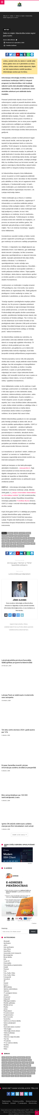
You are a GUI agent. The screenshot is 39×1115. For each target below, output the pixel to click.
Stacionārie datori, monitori (12, 1027)
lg (2, 541)
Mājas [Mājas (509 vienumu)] (28, 1065)
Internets (6, 991)
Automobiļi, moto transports (12, 953)
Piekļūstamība (6, 1101)
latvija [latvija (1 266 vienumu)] (14, 1065)
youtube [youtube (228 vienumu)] (23, 1076)
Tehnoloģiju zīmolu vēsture (12, 1031)
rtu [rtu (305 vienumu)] (7, 1070)
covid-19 (22, 533)
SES (15, 543)
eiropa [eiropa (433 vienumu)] (15, 1060)
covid (16, 533)
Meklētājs (4, 928)
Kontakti (13, 1103)
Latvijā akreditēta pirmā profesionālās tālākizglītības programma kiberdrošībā (17, 661)
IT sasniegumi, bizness (10, 993)
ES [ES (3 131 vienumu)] (19, 1060)
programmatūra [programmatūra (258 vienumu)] (30, 1068)
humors (6, 985)
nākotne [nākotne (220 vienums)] (4, 1068)
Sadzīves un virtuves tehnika (12, 1021)
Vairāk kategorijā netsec (18, 630)
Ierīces (27, 535)
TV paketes (7, 1041)
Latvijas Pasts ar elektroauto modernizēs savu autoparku (18, 696)
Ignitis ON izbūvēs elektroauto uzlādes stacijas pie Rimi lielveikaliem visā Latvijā (17, 825)
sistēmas (26, 543)
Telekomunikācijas (9, 1033)
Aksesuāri (7, 941)
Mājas (7, 541)
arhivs (5, 945)
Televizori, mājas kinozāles (12, 1037)
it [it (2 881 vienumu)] (27, 1062)
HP (4, 981)
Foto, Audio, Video (9, 973)
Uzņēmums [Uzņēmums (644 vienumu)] (25, 1073)
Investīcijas (5, 538)
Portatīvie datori (9, 1013)
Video (5, 1049)
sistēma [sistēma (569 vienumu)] (16, 1070)
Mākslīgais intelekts (10, 1001)
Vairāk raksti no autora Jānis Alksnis (18, 627)
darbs (28, 533)
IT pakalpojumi (22, 1103)
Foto (5, 971)
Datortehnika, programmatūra (13, 965)
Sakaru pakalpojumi (10, 1023)
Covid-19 (6, 961)
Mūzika (6, 1007)
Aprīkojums (7, 943)
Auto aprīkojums (9, 947)
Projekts (9, 543)
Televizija (6, 1035)
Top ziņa (6, 1039)
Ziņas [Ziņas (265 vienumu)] (29, 1076)
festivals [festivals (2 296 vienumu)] (24, 1060)
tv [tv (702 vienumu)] (12, 1073)
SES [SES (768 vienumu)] (11, 1070)
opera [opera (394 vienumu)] (11, 1068)
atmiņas (10, 533)
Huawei (6, 983)
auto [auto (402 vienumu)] (14, 1057)
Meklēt (33, 931)
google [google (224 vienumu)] (4, 1062)
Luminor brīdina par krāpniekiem (19, 572)
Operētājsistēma (16, 541)
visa (3, 546)
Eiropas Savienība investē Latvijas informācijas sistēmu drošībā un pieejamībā (19, 766)
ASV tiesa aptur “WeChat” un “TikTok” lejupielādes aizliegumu (19, 562)
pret (3, 543)
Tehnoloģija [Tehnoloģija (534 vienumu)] (31, 1070)
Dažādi (6, 967)
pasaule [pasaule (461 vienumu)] (16, 1068)
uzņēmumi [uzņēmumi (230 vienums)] (17, 1073)
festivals (20, 535)
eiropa (11, 535)
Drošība (4, 535)
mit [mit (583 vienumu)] (24, 1065)
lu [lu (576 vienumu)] (20, 1065)
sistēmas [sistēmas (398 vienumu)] (23, 1070)
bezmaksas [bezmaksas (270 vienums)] (21, 1057)
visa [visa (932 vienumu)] (12, 1076)
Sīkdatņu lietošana (31, 1101)
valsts (33, 543)
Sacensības (7, 1019)
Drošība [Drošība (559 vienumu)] (4, 1060)
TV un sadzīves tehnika (11, 1043)
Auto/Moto (7, 951)
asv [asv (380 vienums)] (3, 1057)
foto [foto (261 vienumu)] (29, 1060)
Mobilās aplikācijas (9, 1003)
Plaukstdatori (8, 1011)
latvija (25, 538)
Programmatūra (8, 1015)
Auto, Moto (7, 949)
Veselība (6, 1045)
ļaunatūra (31, 538)
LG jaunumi (7, 997)
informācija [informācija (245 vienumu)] (17, 1062)
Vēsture (6, 1047)
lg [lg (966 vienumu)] (17, 1065)
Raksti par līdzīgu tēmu (19, 624)
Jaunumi (6, 995)
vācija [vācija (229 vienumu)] (17, 1076)
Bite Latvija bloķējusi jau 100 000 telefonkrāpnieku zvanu (15, 796)
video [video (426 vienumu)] (7, 1076)
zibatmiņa (21, 546)
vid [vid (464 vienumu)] (3, 1076)
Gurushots (7, 979)
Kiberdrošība (33, 1103)
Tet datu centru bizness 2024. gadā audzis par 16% (18, 731)
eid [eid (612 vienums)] (10, 1060)
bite (5, 959)
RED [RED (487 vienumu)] (3, 1070)
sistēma (19, 543)
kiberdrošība (17, 538)
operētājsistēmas (28, 541)
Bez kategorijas (8, 955)
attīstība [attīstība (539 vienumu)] (8, 1057)
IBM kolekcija (8, 987)
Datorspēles (7, 963)
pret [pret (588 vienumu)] (22, 1068)
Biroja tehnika (8, 957)
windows (13, 546)
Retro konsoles (8, 1017)
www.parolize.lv (25, 468)
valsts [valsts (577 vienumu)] (32, 1073)
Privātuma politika (18, 1101)
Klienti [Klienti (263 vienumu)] (31, 1062)
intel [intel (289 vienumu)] (23, 1062)
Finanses (6, 969)
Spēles (6, 1025)
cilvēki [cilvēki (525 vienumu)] (28, 1057)
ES (15, 535)
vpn (7, 546)
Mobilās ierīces (8, 1005)
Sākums (5, 16)
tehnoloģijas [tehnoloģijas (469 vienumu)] (6, 1073)
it (11, 538)
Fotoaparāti (7, 977)
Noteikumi (5, 1103)
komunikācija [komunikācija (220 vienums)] (6, 1065)
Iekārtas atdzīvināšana (10, 989)
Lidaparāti (7, 999)
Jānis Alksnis (11, 40)
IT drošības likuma (23, 501)
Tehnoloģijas (7, 1029)
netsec (12, 16)
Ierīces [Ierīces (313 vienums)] (10, 1062)
